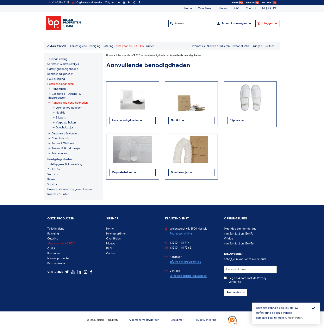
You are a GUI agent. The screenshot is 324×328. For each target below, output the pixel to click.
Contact (251, 8)
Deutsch (269, 46)
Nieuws (223, 8)
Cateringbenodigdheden (62, 69)
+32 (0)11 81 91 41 (60, 2)
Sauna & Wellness (63, 143)
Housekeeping (56, 79)
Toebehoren (59, 153)
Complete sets (61, 138)
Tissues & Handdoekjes (66, 148)
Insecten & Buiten (58, 194)
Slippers (61, 117)
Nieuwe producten (218, 46)
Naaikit (60, 112)
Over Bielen (205, 8)
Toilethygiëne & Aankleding (64, 164)
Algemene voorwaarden (144, 320)
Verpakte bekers (66, 122)
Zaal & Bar (54, 169)
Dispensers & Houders (65, 133)
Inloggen (268, 23)
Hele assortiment (116, 233)
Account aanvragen (234, 23)
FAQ (236, 8)
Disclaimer (176, 320)
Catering (107, 46)
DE (275, 8)
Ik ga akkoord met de (245, 280)
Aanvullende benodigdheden (70, 103)
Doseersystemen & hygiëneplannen (69, 189)
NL (264, 8)
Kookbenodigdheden (60, 74)
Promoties (198, 46)
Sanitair (52, 184)
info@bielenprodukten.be (88, 2)
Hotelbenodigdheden (60, 84)
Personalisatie (240, 46)
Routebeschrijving (181, 233)
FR (270, 8)
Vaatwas (52, 174)
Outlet (150, 46)
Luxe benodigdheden (69, 108)
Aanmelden (233, 292)
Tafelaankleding (57, 59)
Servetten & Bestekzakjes (63, 64)
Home (188, 8)
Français (256, 46)
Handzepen (59, 89)
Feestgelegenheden (59, 159)
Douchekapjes (64, 127)
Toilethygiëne (78, 46)
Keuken (51, 179)
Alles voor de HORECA (130, 46)
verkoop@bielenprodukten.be (188, 276)
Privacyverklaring (206, 320)
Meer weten (295, 318)
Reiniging (94, 46)
